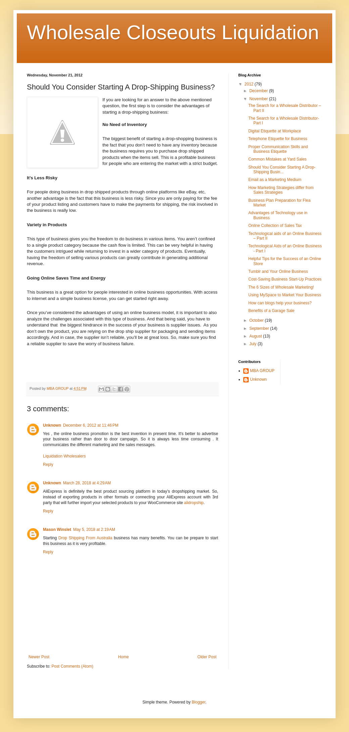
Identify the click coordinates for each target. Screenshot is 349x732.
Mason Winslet (57, 529)
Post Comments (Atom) (72, 666)
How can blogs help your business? (280, 303)
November (259, 99)
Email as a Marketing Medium (274, 179)
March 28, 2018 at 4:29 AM (87, 483)
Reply (48, 464)
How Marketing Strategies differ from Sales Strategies (281, 190)
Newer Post (39, 657)
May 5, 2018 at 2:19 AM (94, 529)
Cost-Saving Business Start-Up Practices (284, 279)
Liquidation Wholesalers (64, 456)
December (259, 90)
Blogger (198, 702)
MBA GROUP (262, 370)
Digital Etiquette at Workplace (274, 131)
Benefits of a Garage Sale (271, 310)
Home (123, 657)
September (259, 328)
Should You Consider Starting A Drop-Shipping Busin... (281, 169)
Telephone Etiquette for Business (277, 138)
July (253, 344)
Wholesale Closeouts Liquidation (173, 32)
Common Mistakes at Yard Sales (277, 159)
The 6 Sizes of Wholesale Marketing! (281, 287)
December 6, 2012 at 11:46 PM (90, 425)
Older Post (206, 657)
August (256, 336)
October (257, 320)
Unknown (52, 425)
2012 (250, 84)
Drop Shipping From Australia (85, 538)
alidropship (194, 502)
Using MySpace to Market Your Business (284, 295)
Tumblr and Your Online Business (278, 271)
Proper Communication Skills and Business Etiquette (278, 149)
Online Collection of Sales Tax (275, 225)
